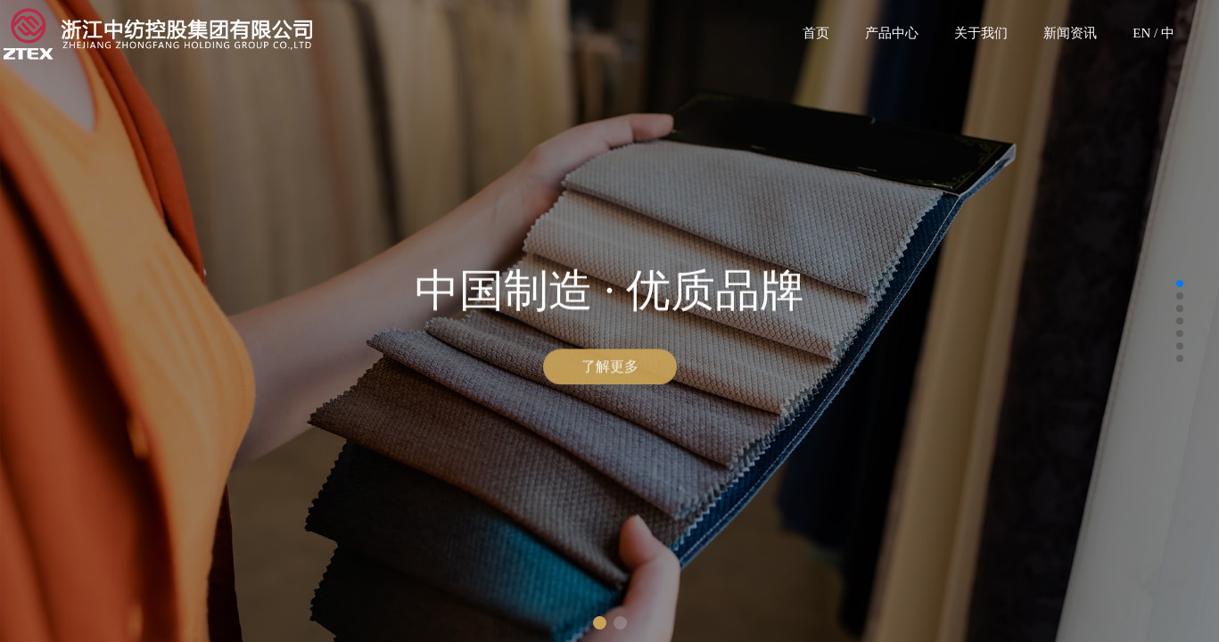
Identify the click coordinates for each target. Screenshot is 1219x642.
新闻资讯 (1070, 33)
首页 (816, 33)
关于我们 (981, 33)
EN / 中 (1153, 33)
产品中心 (891, 33)
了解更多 (609, 367)
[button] (599, 623)
